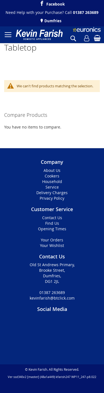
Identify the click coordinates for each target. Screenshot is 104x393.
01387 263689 (85, 12)
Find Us (52, 223)
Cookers (52, 176)
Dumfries (52, 20)
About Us (52, 170)
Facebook (55, 3)
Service (52, 187)
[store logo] (39, 34)
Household (52, 181)
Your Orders (52, 240)
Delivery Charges (52, 192)
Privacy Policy (52, 198)
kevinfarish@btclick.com (52, 298)
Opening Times (52, 228)
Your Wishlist (52, 245)
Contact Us (52, 217)
